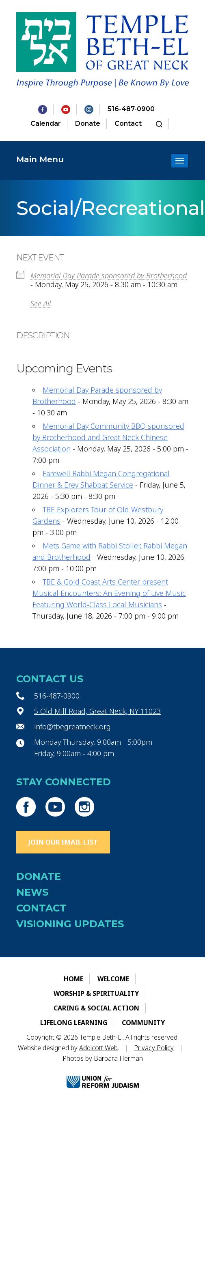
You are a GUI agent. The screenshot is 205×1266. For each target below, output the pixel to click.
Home (73, 978)
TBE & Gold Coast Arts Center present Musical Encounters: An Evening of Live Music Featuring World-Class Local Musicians (109, 593)
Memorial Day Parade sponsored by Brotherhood (108, 275)
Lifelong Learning (74, 1022)
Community (143, 1022)
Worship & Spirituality (96, 993)
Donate (87, 123)
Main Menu (40, 159)
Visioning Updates (70, 924)
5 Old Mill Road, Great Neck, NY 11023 (97, 711)
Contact (128, 123)
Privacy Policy (154, 1047)
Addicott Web (98, 1047)
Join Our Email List (63, 842)
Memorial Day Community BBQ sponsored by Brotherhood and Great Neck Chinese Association (108, 437)
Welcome (113, 978)
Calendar (45, 123)
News (32, 892)
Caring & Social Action (96, 1008)
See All (40, 303)
